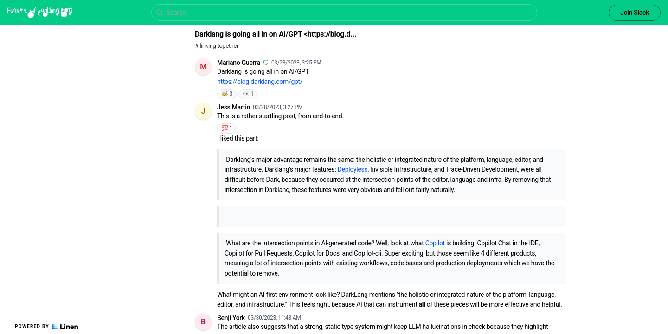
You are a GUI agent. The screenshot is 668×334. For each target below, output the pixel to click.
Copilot (435, 243)
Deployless (353, 169)
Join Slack (634, 12)
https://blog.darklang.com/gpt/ (259, 81)
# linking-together (216, 45)
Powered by (46, 326)
